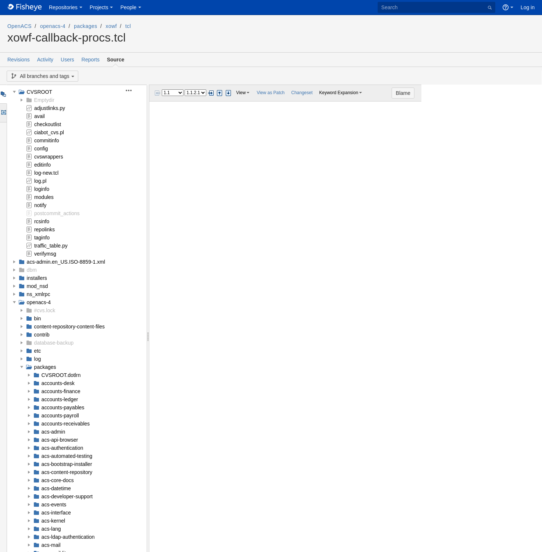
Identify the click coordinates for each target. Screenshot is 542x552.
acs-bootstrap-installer (67, 464)
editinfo (42, 165)
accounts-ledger (60, 399)
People (128, 7)
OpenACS (19, 26)
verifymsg (45, 254)
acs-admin (53, 432)
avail (39, 116)
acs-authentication (62, 448)
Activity (45, 60)
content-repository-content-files (69, 327)
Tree (3, 94)
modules (44, 197)
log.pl (40, 181)
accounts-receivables (66, 424)
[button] (133, 90)
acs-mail (51, 545)
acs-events (54, 505)
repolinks (44, 229)
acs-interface (56, 513)
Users (67, 60)
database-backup (54, 343)
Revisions (18, 60)
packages (85, 26)
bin (37, 318)
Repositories (63, 7)
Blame (523, 93)
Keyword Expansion (338, 92)
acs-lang (51, 529)
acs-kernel (53, 521)
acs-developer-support (67, 496)
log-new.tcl (46, 173)
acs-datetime (56, 488)
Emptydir (44, 100)
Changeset (302, 92)
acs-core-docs (58, 480)
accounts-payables (63, 407)
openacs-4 (52, 26)
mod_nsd (37, 286)
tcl (128, 26)
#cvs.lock (45, 310)
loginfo (41, 189)
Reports (91, 60)
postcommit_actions (57, 213)
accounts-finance (61, 391)
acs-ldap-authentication (68, 537)
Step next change (228, 93)
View (241, 92)
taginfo (42, 238)
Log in (528, 7)
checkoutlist (47, 124)
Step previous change (219, 93)
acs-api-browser (60, 440)
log (37, 359)
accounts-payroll (60, 416)
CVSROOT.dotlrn (61, 375)
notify (40, 205)
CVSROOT (39, 92)
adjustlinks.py (49, 108)
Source (115, 60)
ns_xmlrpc (38, 294)
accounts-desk (58, 383)
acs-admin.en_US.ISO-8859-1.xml (66, 262)
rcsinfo (41, 221)
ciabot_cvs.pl (49, 132)
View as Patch (271, 92)
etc (37, 351)
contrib (42, 335)
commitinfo (46, 140)
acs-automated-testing (67, 456)
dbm (32, 270)
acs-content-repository (67, 472)
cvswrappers (48, 157)
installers (37, 278)
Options (3, 113)
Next (210, 93)
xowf (111, 26)
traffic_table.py (51, 246)
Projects (99, 7)
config (41, 149)
